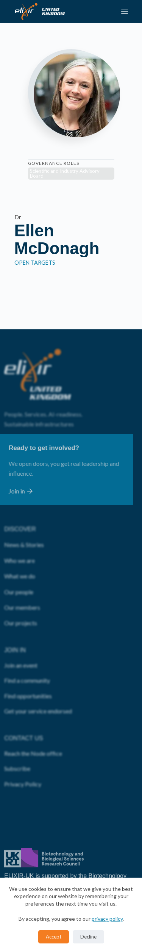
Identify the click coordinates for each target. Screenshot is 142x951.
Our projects (20, 604)
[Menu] (124, 11)
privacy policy (107, 918)
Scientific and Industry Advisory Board (65, 173)
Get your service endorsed (38, 692)
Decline (88, 937)
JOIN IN (15, 631)
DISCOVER (20, 510)
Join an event (20, 646)
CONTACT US (23, 719)
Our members (22, 588)
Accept (53, 937)
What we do (19, 557)
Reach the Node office (33, 734)
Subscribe (17, 749)
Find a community (27, 661)
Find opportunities (28, 676)
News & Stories (24, 525)
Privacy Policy (22, 764)
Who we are (19, 541)
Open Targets (34, 262)
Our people (18, 572)
